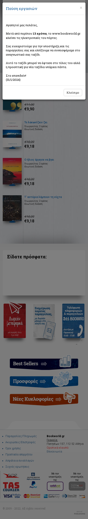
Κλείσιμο (73, 92)
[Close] (81, 7)
